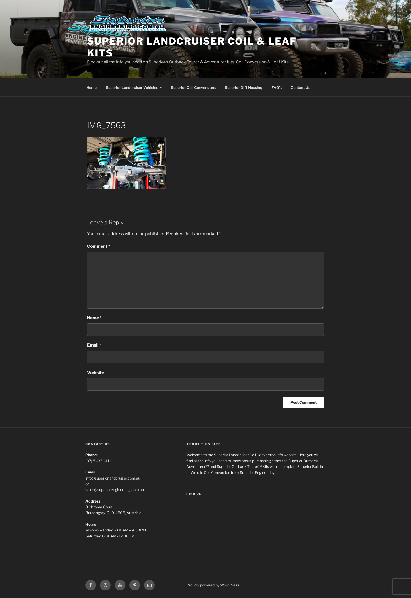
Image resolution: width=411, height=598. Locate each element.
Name (94, 317)
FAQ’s (277, 87)
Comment (98, 246)
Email (94, 345)
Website (95, 372)
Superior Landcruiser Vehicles (134, 87)
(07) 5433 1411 (98, 461)
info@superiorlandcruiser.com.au (112, 478)
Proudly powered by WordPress (212, 585)
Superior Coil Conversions (193, 87)
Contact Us (300, 87)
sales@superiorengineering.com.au (114, 489)
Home (91, 87)
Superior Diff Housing (243, 87)
